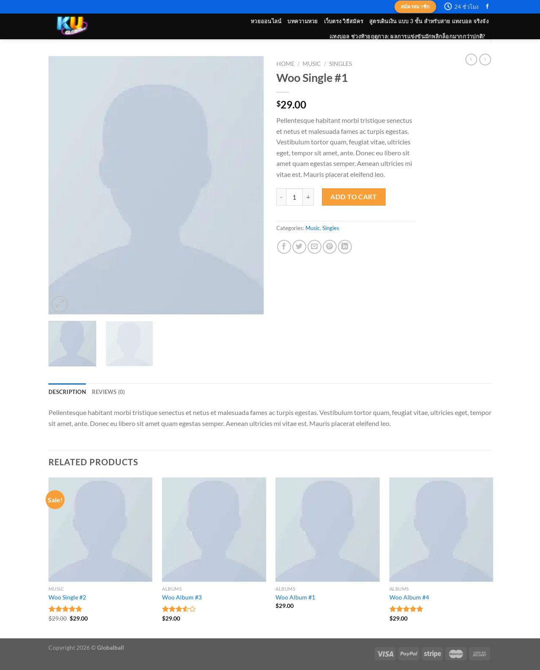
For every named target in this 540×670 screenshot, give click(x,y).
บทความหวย (302, 21)
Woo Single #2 (67, 597)
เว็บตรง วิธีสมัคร (343, 21)
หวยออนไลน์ (266, 21)
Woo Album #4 (409, 597)
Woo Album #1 (295, 597)
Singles (340, 63)
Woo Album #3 (182, 597)
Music (311, 63)
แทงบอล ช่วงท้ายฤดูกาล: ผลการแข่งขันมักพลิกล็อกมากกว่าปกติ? (407, 36)
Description (67, 391)
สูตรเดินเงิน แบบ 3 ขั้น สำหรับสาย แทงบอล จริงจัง (429, 21)
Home (285, 63)
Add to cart (353, 197)
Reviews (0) (108, 391)
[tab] (67, 391)
